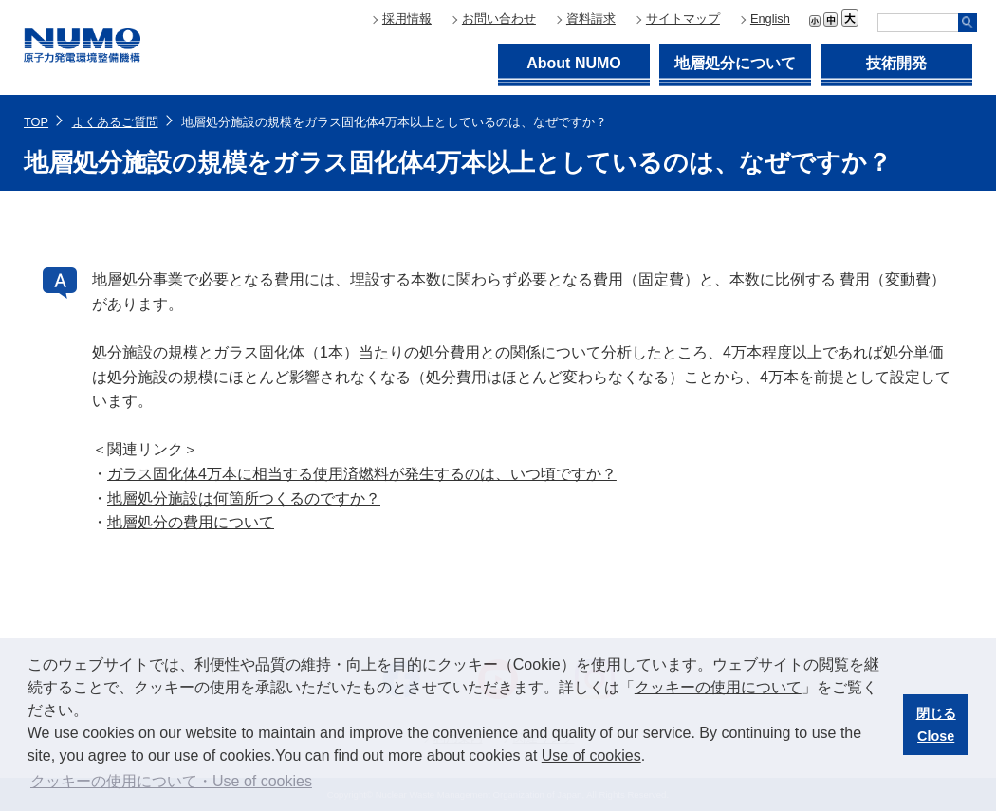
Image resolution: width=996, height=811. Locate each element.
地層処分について (735, 63)
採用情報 (407, 18)
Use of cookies (591, 755)
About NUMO (573, 63)
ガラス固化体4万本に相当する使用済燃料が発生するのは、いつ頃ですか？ (362, 474)
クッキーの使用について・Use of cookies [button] (171, 781)
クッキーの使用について (718, 687)
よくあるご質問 (115, 122)
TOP (36, 122)
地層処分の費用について (190, 522)
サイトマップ (683, 18)
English (770, 18)
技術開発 (896, 63)
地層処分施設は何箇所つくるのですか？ (243, 498)
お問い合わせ (499, 18)
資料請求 (591, 18)
